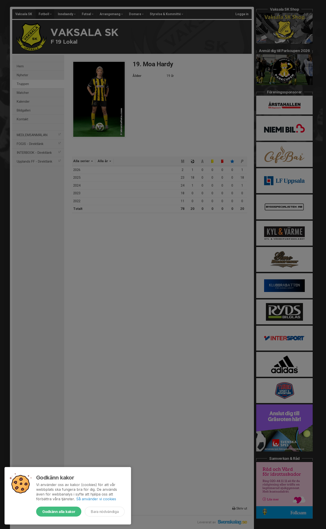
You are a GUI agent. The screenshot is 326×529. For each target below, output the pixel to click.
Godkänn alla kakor (58, 511)
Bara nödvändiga (105, 511)
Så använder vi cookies (96, 499)
